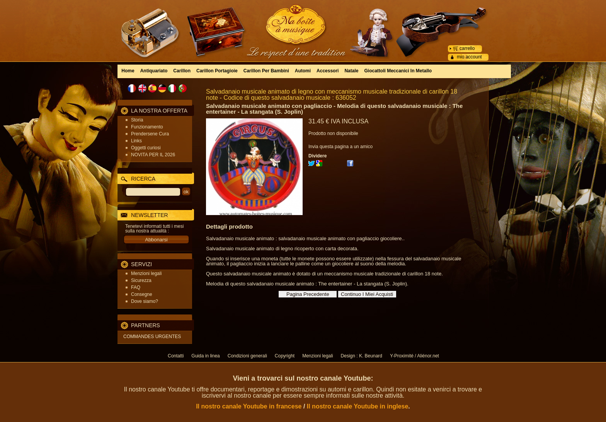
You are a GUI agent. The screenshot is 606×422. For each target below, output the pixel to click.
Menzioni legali (146, 273)
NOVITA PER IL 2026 (153, 154)
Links (136, 141)
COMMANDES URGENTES (152, 336)
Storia (137, 120)
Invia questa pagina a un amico (340, 146)
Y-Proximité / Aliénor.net (414, 356)
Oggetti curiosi (146, 147)
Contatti (176, 356)
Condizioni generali (247, 356)
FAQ (135, 287)
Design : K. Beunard (361, 356)
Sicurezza (141, 280)
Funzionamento (147, 127)
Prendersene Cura (150, 134)
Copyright (284, 356)
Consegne (141, 294)
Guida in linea (205, 356)
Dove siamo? (144, 301)
